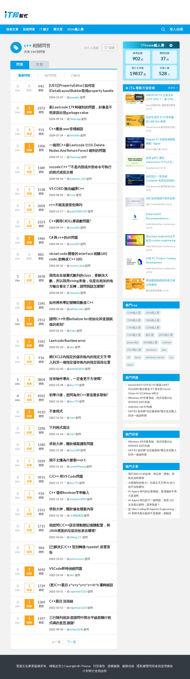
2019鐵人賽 (166, 334)
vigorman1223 (79, 591)
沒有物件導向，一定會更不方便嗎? (75, 379)
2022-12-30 (56, 368)
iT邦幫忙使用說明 (95, 671)
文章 (39, 64)
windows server (155, 357)
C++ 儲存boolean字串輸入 (69, 492)
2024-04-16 (56, 178)
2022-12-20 (56, 417)
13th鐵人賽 (134, 320)
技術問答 (29, 29)
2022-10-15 (56, 591)
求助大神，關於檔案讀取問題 (71, 444)
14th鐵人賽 (152, 320)
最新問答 (24, 75)
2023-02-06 (56, 309)
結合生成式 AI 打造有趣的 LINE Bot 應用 (160, 119)
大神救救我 (77, 515)
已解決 (75, 75)
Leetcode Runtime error (67, 340)
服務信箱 (128, 666)
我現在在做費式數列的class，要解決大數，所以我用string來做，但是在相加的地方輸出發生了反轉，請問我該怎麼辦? (81, 280)
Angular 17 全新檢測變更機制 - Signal (160, 141)
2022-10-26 (56, 537)
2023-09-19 (56, 227)
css (171, 357)
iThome (86, 666)
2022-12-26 (56, 401)
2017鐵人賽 (134, 349)
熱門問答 (51, 75)
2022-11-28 (56, 450)
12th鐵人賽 (152, 327)
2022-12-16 (56, 434)
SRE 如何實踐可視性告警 (160, 198)
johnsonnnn (77, 558)
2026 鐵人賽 (75, 29)
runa (73, 194)
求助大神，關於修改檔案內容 (71, 509)
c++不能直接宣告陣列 (65, 205)
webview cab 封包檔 (140, 406)
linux (137, 357)
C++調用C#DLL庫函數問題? (70, 221)
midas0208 (77, 629)
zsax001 (75, 227)
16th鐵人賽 (152, 312)
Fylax (73, 330)
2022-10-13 (56, 607)
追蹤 (109, 47)
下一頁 (71, 642)
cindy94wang (78, 466)
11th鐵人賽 (134, 334)
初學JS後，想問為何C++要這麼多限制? (78, 395)
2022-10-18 (56, 575)
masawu (75, 292)
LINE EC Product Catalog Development (161, 260)
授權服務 (114, 666)
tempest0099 (78, 499)
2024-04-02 (56, 194)
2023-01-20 (56, 347)
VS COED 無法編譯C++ (66, 188)
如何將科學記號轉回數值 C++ (71, 302)
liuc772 (74, 385)
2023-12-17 (56, 211)
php (164, 349)
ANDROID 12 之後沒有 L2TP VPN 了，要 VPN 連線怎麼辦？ (161, 97)
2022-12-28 (56, 385)
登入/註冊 (176, 29)
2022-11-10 (56, 499)
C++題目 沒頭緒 (61, 601)
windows (151, 349)
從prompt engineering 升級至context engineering (160, 238)
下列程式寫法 (59, 427)
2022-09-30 (56, 629)
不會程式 (56, 411)
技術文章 (12, 29)
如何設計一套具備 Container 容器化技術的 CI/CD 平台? (160, 179)
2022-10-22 (56, 558)
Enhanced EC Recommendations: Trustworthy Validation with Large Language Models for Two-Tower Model (159, 216)
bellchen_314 (78, 178)
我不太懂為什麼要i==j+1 (67, 460)
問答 (19, 64)
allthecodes (77, 309)
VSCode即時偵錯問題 (65, 568)
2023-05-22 (56, 265)
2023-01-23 (56, 330)
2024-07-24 (56, 135)
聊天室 (58, 29)
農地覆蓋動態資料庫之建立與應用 (160, 282)
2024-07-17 (56, 157)
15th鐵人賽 (134, 312)
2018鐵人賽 (150, 342)
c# (128, 357)
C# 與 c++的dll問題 (63, 237)
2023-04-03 (56, 292)
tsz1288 (75, 450)
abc (72, 347)
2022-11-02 (56, 515)
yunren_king (77, 265)
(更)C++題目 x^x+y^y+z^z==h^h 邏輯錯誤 (81, 585)
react (130, 364)
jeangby (75, 97)
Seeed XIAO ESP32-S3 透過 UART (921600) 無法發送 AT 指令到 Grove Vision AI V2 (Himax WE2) (149, 389)
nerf (73, 417)
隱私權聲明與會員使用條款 (155, 666)
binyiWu (75, 135)
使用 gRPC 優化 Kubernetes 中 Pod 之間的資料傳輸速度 (160, 160)
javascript (132, 342)
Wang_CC (76, 537)
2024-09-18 (56, 118)
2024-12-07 (56, 97)
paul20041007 (79, 211)
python (167, 342)
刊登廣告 (99, 666)
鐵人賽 (150, 334)
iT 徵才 (44, 29)
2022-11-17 (56, 482)
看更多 (173, 87)
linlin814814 (77, 368)
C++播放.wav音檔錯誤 (66, 129)
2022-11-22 (56, 466)
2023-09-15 (56, 244)
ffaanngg (75, 118)
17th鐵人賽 (134, 327)
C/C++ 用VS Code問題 (66, 476)
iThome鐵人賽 (156, 45)
